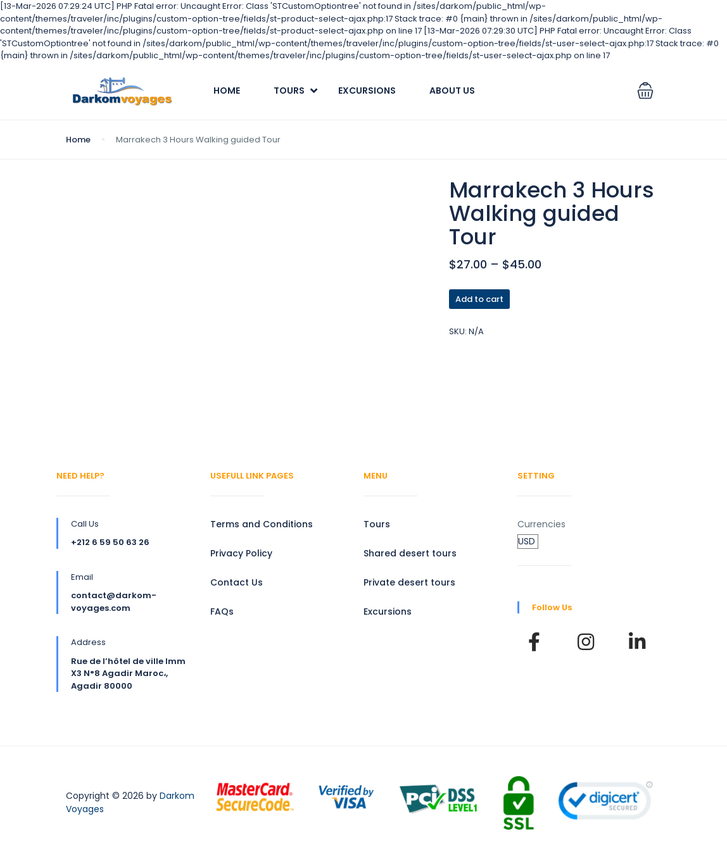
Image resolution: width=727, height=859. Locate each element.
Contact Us (236, 582)
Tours (289, 90)
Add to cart (479, 299)
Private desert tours (409, 582)
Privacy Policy (241, 553)
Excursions (367, 90)
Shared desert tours (410, 553)
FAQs (222, 611)
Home (226, 90)
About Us (452, 90)
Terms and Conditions (261, 524)
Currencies (541, 524)
